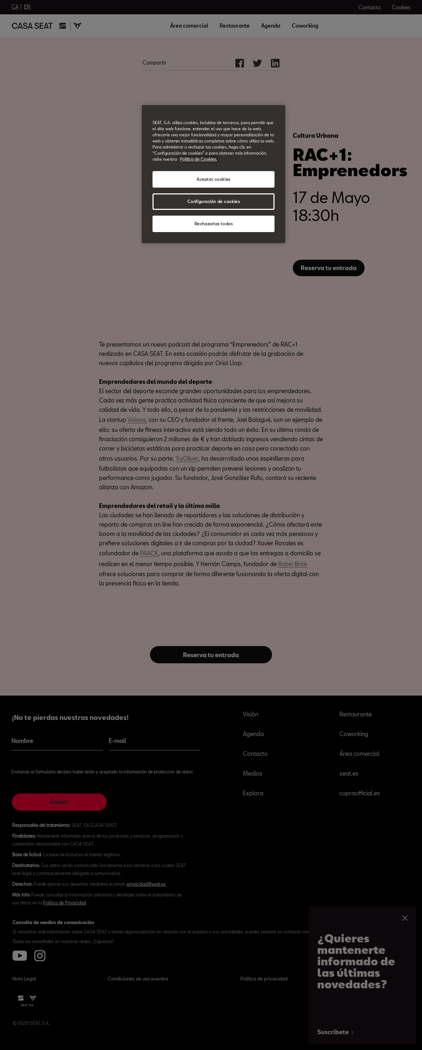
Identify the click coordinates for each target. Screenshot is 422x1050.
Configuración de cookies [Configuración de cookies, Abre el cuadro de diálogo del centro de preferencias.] (213, 201)
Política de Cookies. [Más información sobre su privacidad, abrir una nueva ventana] (198, 159)
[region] (213, 174)
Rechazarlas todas (213, 223)
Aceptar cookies (213, 179)
